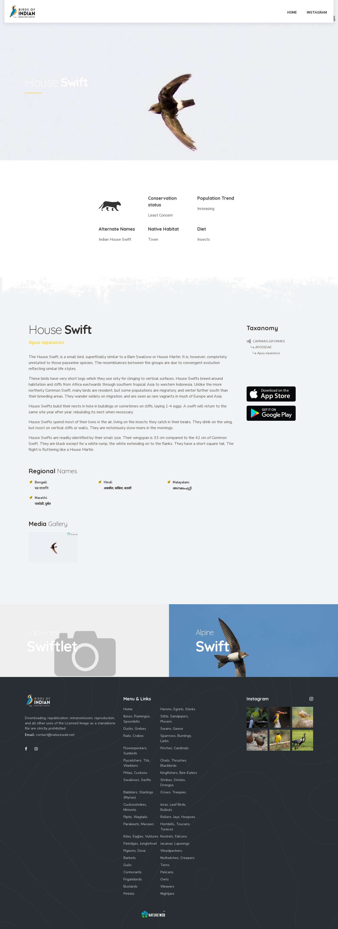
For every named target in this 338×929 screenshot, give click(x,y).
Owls (164, 879)
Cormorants (132, 872)
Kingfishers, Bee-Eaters (178, 772)
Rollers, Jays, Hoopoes (177, 817)
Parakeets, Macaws (138, 824)
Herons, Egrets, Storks (177, 709)
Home (128, 709)
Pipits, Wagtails (135, 817)
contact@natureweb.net (55, 734)
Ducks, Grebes (134, 728)
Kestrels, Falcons (173, 836)
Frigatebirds (132, 879)
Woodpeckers (171, 850)
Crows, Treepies (173, 792)
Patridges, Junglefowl (140, 843)
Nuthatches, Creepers (177, 858)
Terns (164, 865)
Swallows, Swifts (137, 780)
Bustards (130, 886)
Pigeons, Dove (134, 850)
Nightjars (167, 893)
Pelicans (166, 872)
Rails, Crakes (133, 735)
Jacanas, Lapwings (174, 843)
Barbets (129, 858)
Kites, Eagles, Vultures (140, 836)
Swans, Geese (171, 728)
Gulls (127, 865)
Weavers (167, 886)
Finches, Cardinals (174, 748)
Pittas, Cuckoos (135, 772)
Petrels (129, 893)
